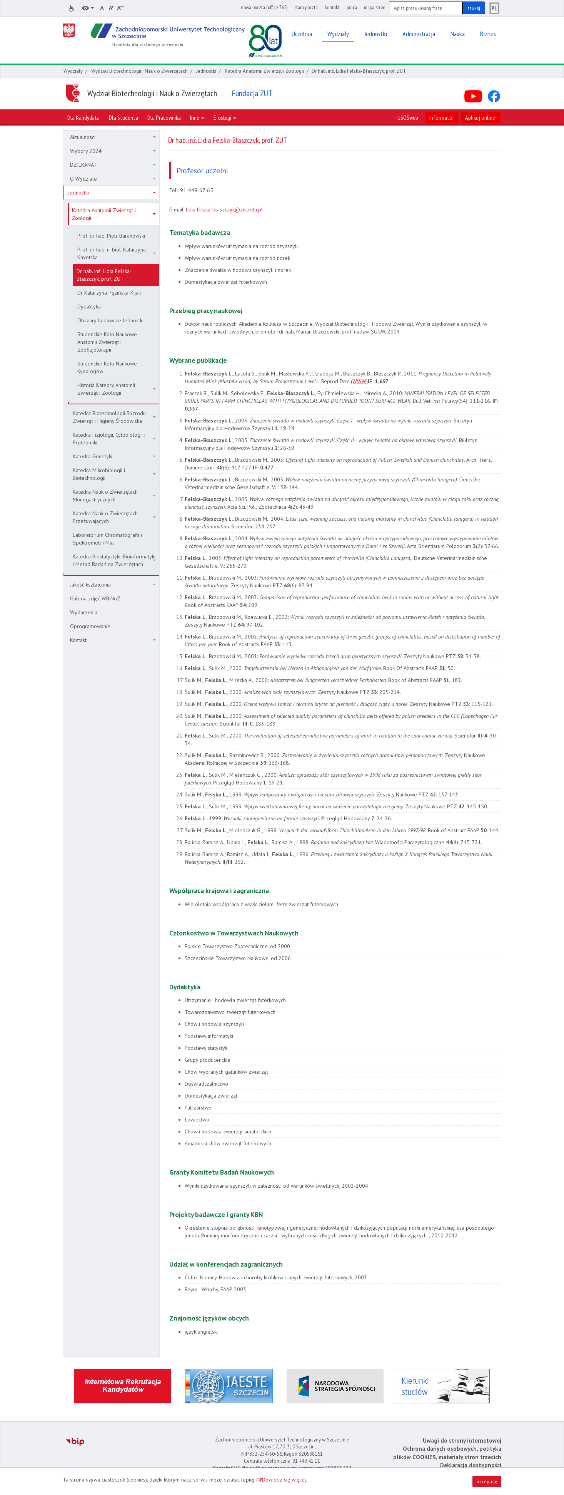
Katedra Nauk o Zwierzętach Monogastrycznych (114, 495)
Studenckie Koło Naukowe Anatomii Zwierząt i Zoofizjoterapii (107, 342)
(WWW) (359, 381)
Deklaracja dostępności (470, 1465)
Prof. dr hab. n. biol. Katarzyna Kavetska (116, 253)
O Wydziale (113, 178)
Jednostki (206, 71)
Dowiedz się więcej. (284, 1479)
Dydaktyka (89, 306)
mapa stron (374, 7)
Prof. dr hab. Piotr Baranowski (111, 235)
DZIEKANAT (113, 164)
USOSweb (407, 117)
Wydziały (73, 71)
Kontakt (113, 640)
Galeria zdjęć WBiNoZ (95, 598)
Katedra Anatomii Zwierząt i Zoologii (264, 71)
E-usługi (225, 117)
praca (352, 7)
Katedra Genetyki (114, 456)
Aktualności (113, 137)
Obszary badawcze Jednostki (110, 320)
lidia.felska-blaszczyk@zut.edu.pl (224, 209)
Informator (441, 117)
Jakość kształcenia (113, 584)
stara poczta (306, 7)
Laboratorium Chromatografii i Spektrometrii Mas (107, 538)
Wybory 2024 (113, 150)
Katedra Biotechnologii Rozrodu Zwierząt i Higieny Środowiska (114, 417)
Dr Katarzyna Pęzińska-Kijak (109, 292)
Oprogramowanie (90, 626)
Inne (197, 117)
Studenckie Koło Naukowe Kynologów (107, 367)
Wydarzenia (83, 612)
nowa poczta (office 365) (264, 7)
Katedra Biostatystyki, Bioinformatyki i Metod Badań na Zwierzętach (114, 560)
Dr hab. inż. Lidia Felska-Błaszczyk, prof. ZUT (104, 275)
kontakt (332, 7)
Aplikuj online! (481, 117)
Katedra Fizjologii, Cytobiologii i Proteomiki (114, 438)
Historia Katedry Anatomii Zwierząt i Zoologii (116, 389)
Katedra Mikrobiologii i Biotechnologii (114, 474)
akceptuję (487, 1481)
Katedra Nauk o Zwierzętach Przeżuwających (114, 517)
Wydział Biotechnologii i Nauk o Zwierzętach (139, 71)
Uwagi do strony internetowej (462, 1440)
